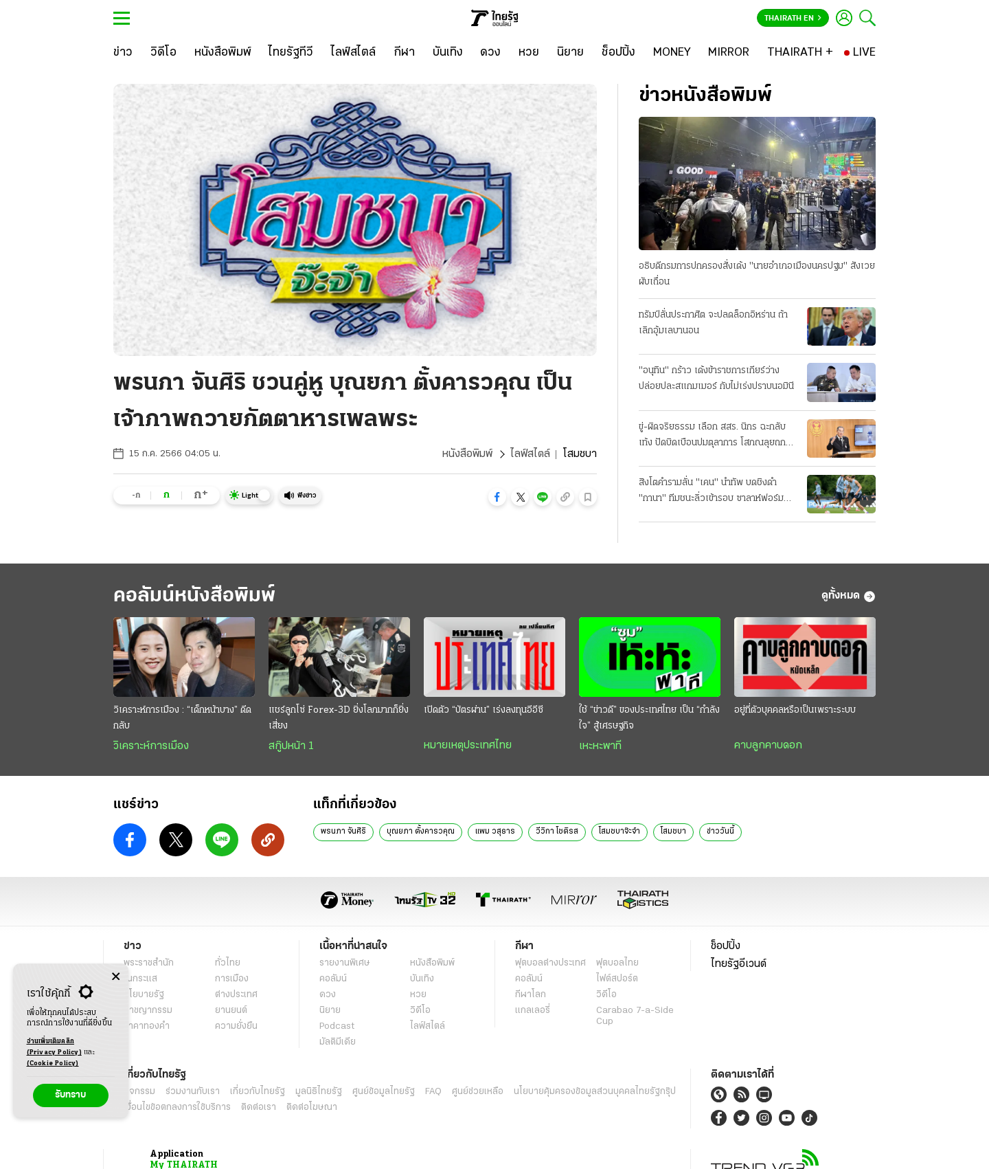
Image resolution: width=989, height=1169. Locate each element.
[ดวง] (490, 53)
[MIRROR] (728, 53)
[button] (497, 497)
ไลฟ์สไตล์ (530, 454)
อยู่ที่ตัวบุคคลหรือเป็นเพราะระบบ (795, 1029)
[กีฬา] (404, 53)
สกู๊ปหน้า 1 (291, 1065)
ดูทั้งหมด (848, 915)
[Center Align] (116, 977)
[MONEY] (672, 53)
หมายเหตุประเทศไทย (468, 1064)
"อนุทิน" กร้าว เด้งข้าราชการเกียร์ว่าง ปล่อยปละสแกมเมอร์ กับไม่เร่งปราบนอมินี (716, 379)
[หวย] (529, 53)
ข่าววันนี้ (720, 1150)
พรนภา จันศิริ (343, 1150)
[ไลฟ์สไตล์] (353, 53)
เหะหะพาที (600, 1065)
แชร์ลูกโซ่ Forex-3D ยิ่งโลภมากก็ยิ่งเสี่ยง (339, 1037)
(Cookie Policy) (53, 1063)
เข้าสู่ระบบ (456, 802)
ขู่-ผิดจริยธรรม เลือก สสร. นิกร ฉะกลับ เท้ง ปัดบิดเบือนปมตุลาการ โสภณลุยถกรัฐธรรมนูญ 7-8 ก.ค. (712, 436)
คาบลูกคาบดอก (768, 1064)
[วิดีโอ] (163, 53)
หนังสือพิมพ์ (467, 454)
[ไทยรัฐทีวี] (291, 53)
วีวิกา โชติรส (557, 1150)
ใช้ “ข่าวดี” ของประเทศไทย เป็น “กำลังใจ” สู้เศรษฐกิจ (649, 1037)
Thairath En (792, 18)
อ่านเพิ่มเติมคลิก (54, 1048)
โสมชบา (673, 1150)
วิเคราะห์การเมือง (151, 1065)
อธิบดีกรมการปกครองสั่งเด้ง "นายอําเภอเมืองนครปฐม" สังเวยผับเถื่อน (757, 274)
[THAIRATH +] (800, 53)
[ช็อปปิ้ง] (618, 53)
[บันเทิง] (448, 53)
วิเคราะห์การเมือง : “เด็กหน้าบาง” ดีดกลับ (182, 1037)
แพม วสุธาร (495, 1150)
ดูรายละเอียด (298, 802)
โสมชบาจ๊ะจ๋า (619, 1150)
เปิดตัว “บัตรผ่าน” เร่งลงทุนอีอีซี (483, 1029)
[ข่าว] (123, 53)
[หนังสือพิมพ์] (222, 53)
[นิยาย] (570, 53)
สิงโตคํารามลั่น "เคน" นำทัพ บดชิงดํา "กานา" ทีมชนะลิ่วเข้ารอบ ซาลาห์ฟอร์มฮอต (711, 492)
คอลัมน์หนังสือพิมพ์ (194, 915)
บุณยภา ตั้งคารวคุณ (421, 1150)
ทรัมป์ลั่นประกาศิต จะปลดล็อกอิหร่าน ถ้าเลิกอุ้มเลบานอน (713, 323)
